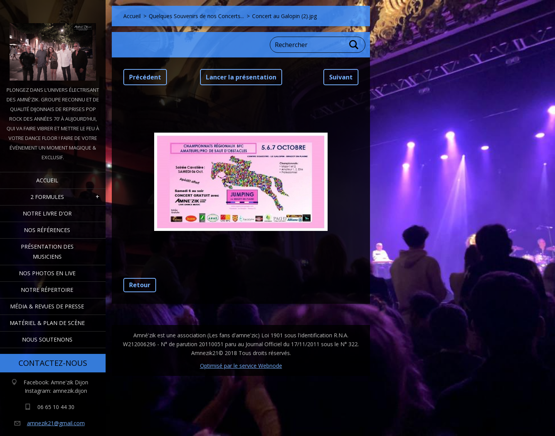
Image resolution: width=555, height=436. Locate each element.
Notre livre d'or (47, 213)
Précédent (145, 77)
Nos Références (47, 230)
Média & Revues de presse (47, 306)
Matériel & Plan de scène (47, 323)
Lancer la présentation (241, 77)
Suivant (341, 77)
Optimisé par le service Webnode (241, 365)
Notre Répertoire (47, 289)
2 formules (47, 196)
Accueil (47, 180)
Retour (139, 285)
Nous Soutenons (47, 339)
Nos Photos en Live (47, 273)
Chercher (354, 45)
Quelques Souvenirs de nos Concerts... (196, 16)
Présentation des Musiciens (47, 251)
